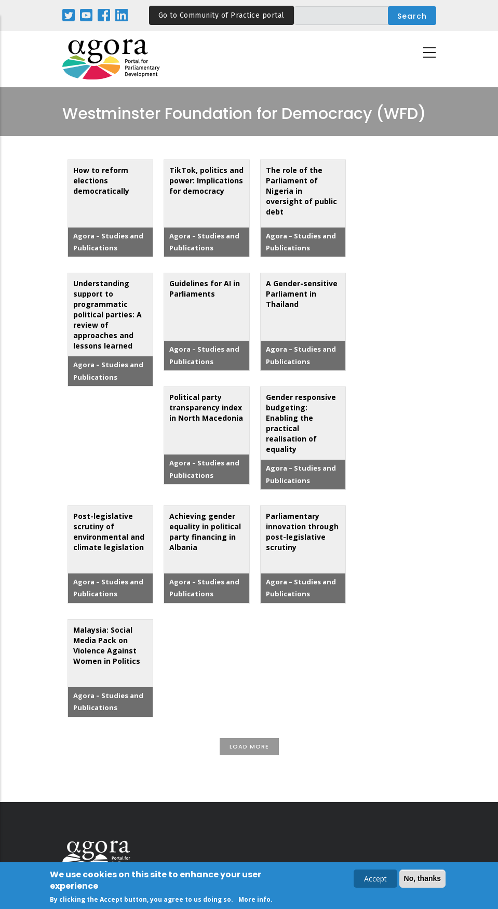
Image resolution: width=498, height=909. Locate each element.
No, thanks (422, 879)
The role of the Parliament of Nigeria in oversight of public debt (301, 191)
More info (254, 899)
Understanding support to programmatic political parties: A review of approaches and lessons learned (107, 314)
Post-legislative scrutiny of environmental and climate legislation (108, 531)
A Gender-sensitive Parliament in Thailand (302, 293)
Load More (249, 746)
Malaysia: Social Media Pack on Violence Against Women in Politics (106, 645)
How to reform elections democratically (101, 180)
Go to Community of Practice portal (221, 15)
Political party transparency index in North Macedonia (206, 407)
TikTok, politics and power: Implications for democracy (206, 180)
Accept (375, 879)
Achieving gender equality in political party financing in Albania (205, 531)
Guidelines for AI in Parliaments (204, 288)
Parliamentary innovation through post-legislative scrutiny (302, 531)
